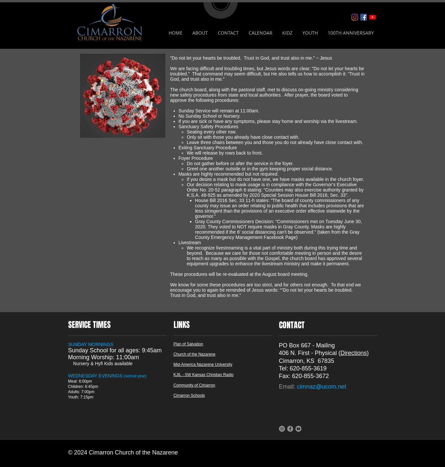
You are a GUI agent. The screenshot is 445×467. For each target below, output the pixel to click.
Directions (354, 353)
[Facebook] (363, 17)
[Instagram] (354, 17)
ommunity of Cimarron (195, 385)
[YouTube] (372, 17)
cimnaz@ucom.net (321, 386)
